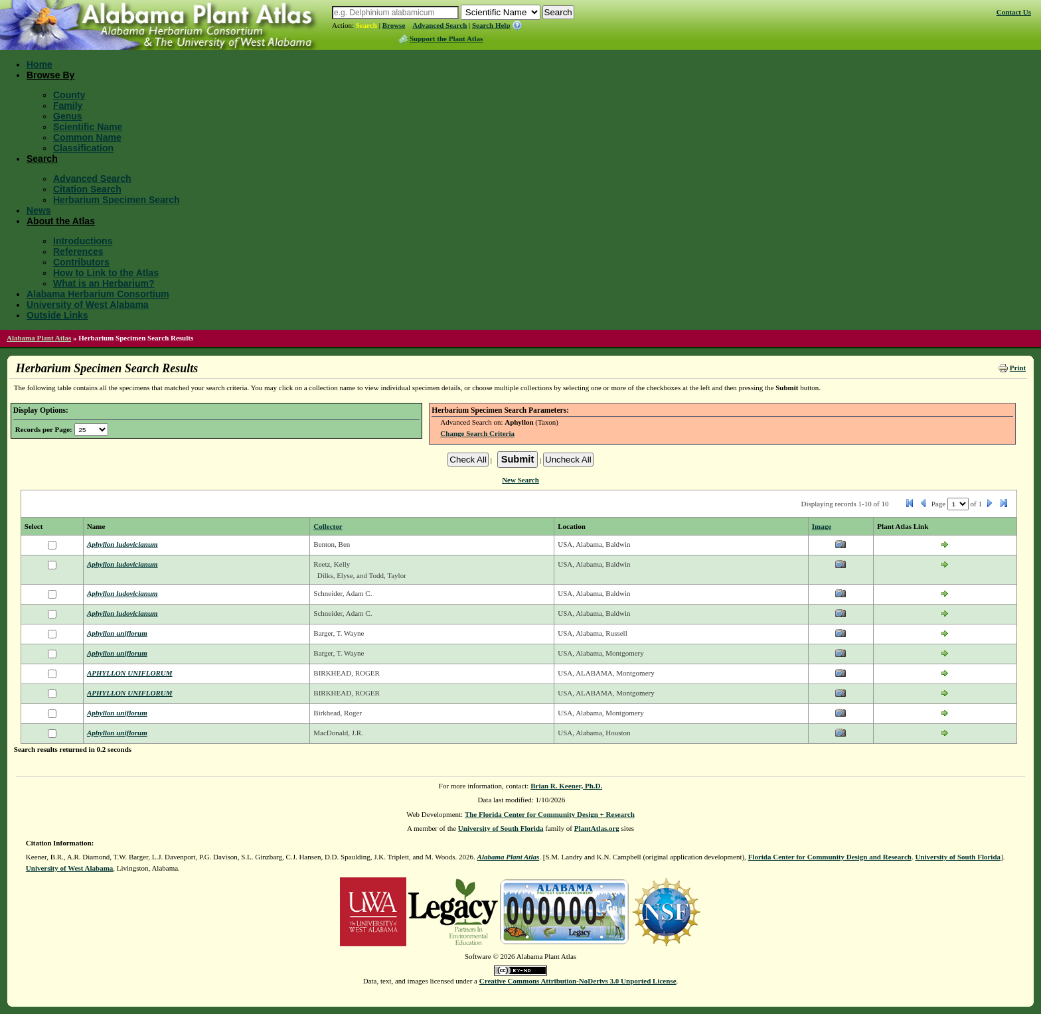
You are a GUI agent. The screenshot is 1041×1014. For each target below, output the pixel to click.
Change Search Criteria (477, 433)
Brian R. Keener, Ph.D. (566, 786)
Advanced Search (439, 25)
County (69, 95)
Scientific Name (87, 126)
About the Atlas (61, 221)
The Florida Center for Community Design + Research (550, 814)
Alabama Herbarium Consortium (98, 294)
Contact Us (1014, 12)
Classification (83, 148)
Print (1018, 368)
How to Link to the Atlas (106, 272)
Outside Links (57, 315)
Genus (67, 116)
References (78, 251)
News (39, 210)
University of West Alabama (88, 304)
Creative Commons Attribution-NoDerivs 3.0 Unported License (578, 981)
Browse (394, 25)
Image (821, 526)
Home (39, 64)
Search (366, 25)
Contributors (81, 262)
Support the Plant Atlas (446, 38)
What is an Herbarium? (103, 283)
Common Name (87, 137)
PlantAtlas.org (596, 828)
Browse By (50, 75)
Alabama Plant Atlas (39, 338)
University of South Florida (501, 828)
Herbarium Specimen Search (116, 199)
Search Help (491, 25)
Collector (327, 526)
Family (67, 105)
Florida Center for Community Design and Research (830, 857)
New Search (520, 480)
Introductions (82, 241)
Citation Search (87, 189)
